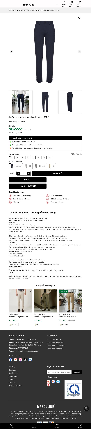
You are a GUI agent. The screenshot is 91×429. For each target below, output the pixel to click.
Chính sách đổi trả (54, 333)
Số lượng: (12, 173)
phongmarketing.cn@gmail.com (26, 345)
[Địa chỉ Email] (64, 366)
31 (27, 157)
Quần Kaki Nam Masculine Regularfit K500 (18, 309)
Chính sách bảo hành (55, 336)
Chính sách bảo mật (54, 342)
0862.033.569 (23, 342)
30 (22, 157)
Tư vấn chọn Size (15, 379)
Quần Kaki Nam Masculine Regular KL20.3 (68, 309)
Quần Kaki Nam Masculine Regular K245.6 (43, 309)
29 (17, 157)
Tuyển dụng (13, 367)
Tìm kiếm (12, 364)
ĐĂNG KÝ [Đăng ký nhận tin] (77, 366)
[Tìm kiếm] (57, 4)
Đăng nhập (13, 370)
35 (49, 157)
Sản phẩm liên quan (45, 279)
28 (11, 157)
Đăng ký (12, 373)
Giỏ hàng (12, 376)
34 (44, 157)
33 (38, 157)
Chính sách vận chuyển (56, 339)
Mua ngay (27, 180)
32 (33, 157)
